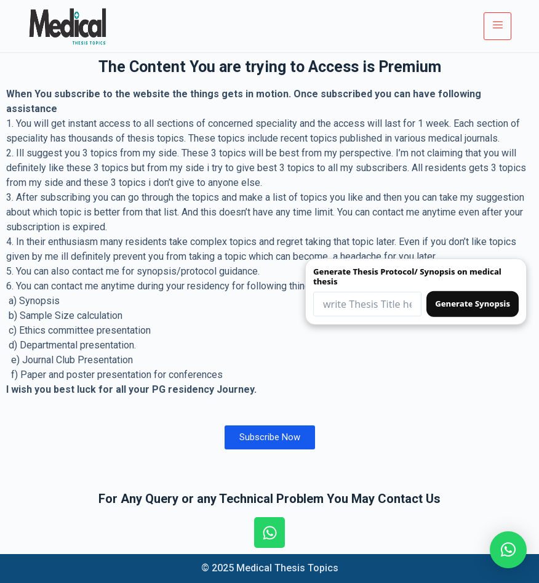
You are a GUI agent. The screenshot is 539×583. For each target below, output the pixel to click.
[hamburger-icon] (497, 25)
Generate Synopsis (472, 303)
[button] (508, 549)
